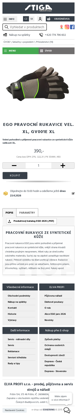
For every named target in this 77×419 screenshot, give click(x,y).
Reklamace (13, 351)
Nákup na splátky (19, 34)
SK (31, 19)
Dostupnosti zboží (55, 355)
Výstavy (12, 320)
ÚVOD (6, 42)
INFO (11, 19)
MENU (12, 51)
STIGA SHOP (38, 8)
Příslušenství (44, 42)
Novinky (49, 320)
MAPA (61, 27)
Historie (12, 314)
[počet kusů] (39, 165)
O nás (48, 308)
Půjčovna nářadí (53, 296)
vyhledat (7, 27)
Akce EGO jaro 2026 (55, 314)
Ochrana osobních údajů (54, 347)
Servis (11, 345)
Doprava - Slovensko (56, 371)
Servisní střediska (17, 358)
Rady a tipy (14, 363)
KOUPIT (15, 175)
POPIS (9, 212)
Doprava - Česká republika (53, 363)
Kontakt (12, 308)
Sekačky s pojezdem (23, 42)
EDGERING (49, 410)
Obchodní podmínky (19, 296)
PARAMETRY (27, 212)
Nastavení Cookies (14, 410)
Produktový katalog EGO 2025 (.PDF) (34, 221)
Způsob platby (52, 339)
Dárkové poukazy (54, 302)
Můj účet (40, 18)
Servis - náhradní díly (19, 339)
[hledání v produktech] (27, 27)
